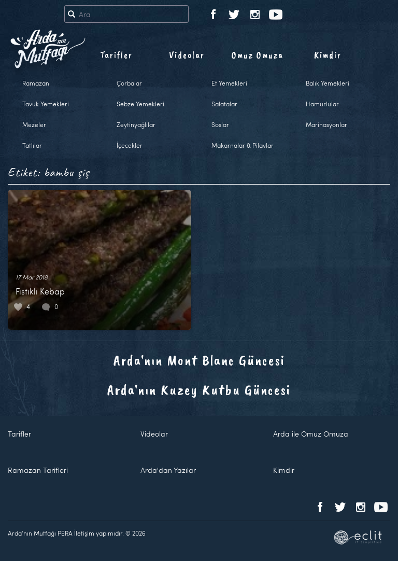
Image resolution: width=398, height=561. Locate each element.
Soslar (220, 124)
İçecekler (130, 145)
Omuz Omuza (257, 55)
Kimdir (328, 55)
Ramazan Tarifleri (38, 470)
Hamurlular (322, 104)
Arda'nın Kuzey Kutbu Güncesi (199, 390)
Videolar (187, 55)
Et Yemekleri (229, 83)
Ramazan (35, 83)
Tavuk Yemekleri (45, 104)
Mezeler (34, 124)
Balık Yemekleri (327, 83)
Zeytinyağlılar (136, 124)
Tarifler (116, 55)
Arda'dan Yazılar (168, 470)
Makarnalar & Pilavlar (242, 145)
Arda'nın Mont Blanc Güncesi (199, 360)
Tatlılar (32, 145)
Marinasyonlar (326, 124)
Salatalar (224, 104)
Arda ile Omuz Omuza (310, 434)
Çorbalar (129, 83)
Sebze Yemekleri (140, 104)
